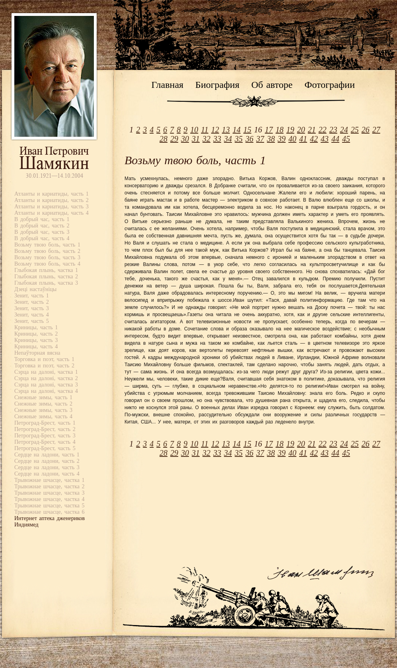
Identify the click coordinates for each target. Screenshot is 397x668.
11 (204, 129)
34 (228, 138)
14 (237, 129)
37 (260, 138)
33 (217, 138)
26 (366, 129)
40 (292, 138)
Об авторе (272, 85)
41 (303, 138)
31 (196, 138)
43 (325, 138)
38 (271, 138)
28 (163, 138)
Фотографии (329, 85)
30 (185, 138)
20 (301, 129)
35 (239, 138)
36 (249, 138)
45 (346, 138)
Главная (168, 85)
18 (280, 129)
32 (206, 138)
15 (247, 129)
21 (312, 129)
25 (355, 129)
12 (215, 129)
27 (376, 129)
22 (323, 129)
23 (333, 129)
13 (226, 129)
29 (174, 138)
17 (269, 129)
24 (344, 129)
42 (314, 138)
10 (194, 129)
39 (282, 138)
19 (290, 129)
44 (335, 138)
